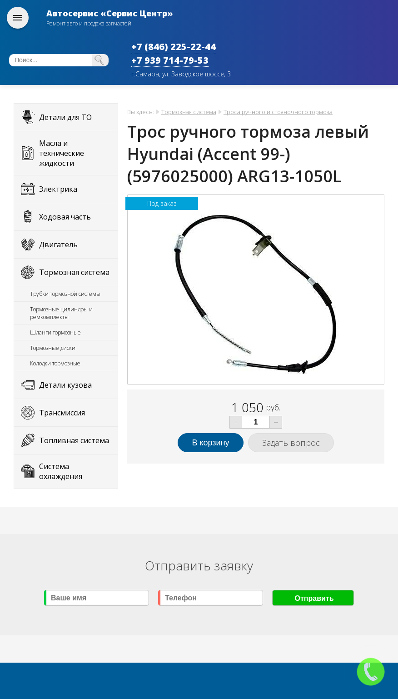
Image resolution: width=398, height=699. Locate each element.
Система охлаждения (60, 471)
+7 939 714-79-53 (170, 60)
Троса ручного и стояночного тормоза (278, 112)
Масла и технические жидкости (61, 153)
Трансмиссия (62, 413)
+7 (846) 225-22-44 (173, 46)
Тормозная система (74, 272)
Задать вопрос (291, 442)
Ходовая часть (65, 217)
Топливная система (74, 440)
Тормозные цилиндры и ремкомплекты (61, 313)
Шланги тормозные (55, 332)
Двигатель (58, 245)
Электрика (58, 189)
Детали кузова (65, 385)
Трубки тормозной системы (65, 294)
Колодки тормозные (55, 363)
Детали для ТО (65, 117)
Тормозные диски (52, 348)
